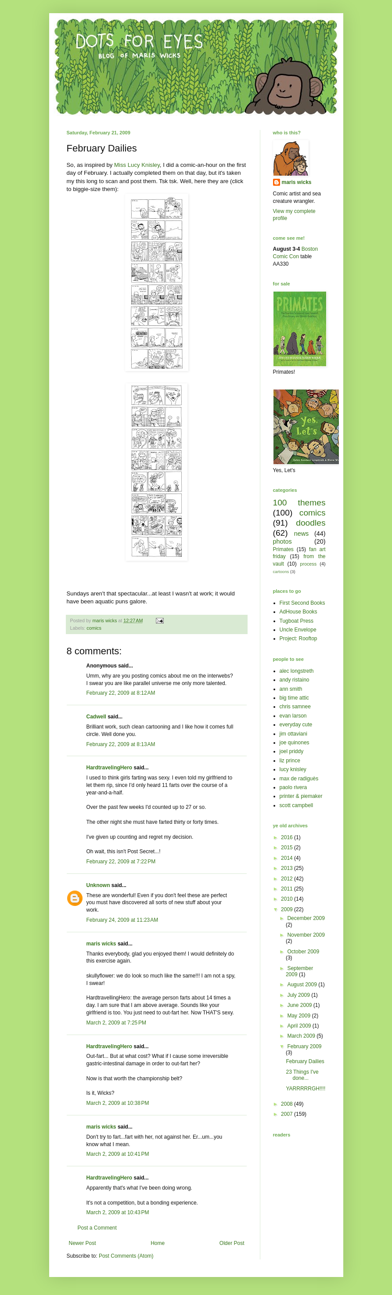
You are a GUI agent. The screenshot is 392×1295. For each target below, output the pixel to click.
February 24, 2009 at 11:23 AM (122, 920)
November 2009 (305, 935)
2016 (287, 837)
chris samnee (295, 706)
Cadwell (96, 717)
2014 (287, 858)
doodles (310, 522)
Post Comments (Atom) (126, 1256)
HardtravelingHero (109, 768)
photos (282, 541)
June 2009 (300, 1005)
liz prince (290, 761)
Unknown (98, 885)
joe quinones (294, 742)
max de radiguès (299, 779)
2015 (287, 847)
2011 (287, 889)
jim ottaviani (293, 734)
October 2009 (303, 952)
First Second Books (302, 603)
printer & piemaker (301, 796)
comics (93, 628)
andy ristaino (294, 680)
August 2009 (302, 984)
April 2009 (299, 1026)
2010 (287, 899)
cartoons (281, 571)
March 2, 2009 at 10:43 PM (117, 1212)
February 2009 (304, 1046)
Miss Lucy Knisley (137, 165)
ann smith (291, 689)
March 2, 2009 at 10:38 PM (117, 1103)
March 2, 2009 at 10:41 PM (117, 1154)
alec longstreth (297, 671)
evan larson (293, 716)
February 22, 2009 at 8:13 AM (120, 744)
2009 (287, 909)
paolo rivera (293, 787)
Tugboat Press (297, 621)
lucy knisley (293, 769)
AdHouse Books (298, 612)
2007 (287, 1114)
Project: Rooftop (298, 638)
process (308, 563)
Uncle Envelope (298, 630)
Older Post (232, 1243)
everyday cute (296, 724)
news (301, 533)
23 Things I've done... (302, 1075)
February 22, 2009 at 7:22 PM (121, 862)
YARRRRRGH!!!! (305, 1089)
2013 (287, 868)
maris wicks (101, 944)
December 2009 (305, 918)
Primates (283, 549)
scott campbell (296, 805)
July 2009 (299, 995)
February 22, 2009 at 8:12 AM (120, 693)
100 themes (299, 502)
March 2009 (301, 1036)
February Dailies (305, 1061)
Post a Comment (97, 1228)
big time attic (294, 698)
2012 (287, 879)
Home (158, 1243)
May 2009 (299, 1016)
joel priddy (292, 751)
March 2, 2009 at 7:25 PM (116, 1023)
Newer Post (82, 1243)
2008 (287, 1104)
